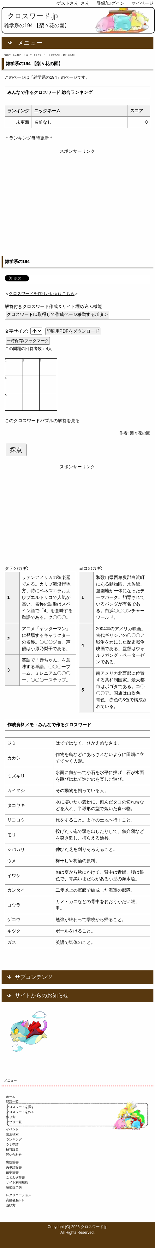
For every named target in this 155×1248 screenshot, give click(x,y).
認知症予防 (14, 1187)
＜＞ (42, 293)
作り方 (10, 1117)
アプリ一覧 (14, 1122)
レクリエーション (18, 1195)
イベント (12, 1129)
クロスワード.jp (32, 16)
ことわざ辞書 (15, 1177)
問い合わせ (14, 1154)
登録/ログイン (110, 3)
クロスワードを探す (20, 1107)
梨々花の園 (140, 433)
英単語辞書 (14, 1167)
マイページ (142, 3)
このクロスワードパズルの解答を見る (42, 420)
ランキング (14, 1139)
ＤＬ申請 (12, 1144)
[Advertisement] (77, 199)
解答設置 (12, 1149)
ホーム (10, 1096)
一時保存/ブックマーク (28, 340)
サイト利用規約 (17, 1182)
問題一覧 (12, 1102)
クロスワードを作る (20, 1112)
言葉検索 (12, 1134)
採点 (16, 449)
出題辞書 (12, 1162)
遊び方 (10, 1205)
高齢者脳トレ (15, 1200)
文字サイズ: (17, 331)
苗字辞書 (12, 1172)
